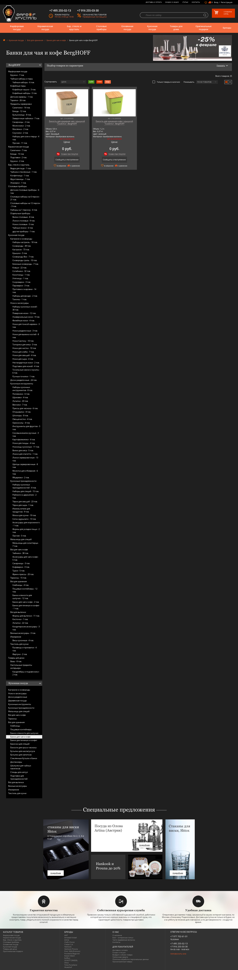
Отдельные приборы (20, 213)
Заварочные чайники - (26, 118)
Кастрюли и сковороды (21, 238)
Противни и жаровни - (24, 291)
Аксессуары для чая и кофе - (25, 558)
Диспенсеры (16, 762)
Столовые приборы (101, 28)
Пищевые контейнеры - (24, 590)
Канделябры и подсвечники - (26, 673)
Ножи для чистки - (24, 348)
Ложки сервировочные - (25, 459)
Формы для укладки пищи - (26, 531)
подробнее (55, 873)
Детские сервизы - (21, 96)
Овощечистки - (22, 419)
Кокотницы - (21, 274)
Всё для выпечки (18, 612)
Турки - (18, 570)
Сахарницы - (21, 122)
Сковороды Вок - (23, 256)
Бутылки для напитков (20, 754)
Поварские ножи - (24, 313)
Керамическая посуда (45, 28)
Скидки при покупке (69, 154)
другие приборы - (23, 231)
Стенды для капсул (19, 772)
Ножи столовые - (23, 224)
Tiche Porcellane (70, 965)
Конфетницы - (19, 175)
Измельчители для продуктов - (21, 510)
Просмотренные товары (122, 961)
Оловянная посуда (127, 28)
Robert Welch (69, 956)
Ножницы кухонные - (25, 446)
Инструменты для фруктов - (26, 428)
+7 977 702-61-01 (179, 936)
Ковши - (19, 267)
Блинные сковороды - (25, 264)
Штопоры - (20, 415)
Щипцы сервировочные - (25, 466)
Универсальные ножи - (26, 316)
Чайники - (20, 553)
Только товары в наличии (166, 82)
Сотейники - (21, 271)
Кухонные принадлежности (23, 481)
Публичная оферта (120, 957)
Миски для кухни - (24, 515)
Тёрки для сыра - (23, 505)
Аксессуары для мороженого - (26, 524)
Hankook (67, 947)
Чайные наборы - (23, 82)
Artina (66, 940)
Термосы (12, 718)
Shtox (66, 962)
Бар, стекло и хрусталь (74, 28)
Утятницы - (20, 278)
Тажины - (19, 299)
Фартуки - (19, 654)
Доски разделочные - (23, 380)
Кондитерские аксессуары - (26, 628)
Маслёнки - (20, 129)
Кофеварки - (21, 567)
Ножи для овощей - (24, 355)
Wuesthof (68, 967)
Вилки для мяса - (23, 450)
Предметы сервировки (21, 104)
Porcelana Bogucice (72, 953)
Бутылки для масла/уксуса (22, 751)
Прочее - (19, 143)
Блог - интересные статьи (122, 937)
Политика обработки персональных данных (130, 959)
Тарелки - (18, 100)
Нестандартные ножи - (25, 362)
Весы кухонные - (23, 640)
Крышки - (19, 253)
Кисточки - (20, 619)
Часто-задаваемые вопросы (123, 940)
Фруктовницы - (20, 179)
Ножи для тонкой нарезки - (26, 326)
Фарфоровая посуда (17, 28)
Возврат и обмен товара (122, 955)
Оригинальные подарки (203, 28)
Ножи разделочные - (25, 330)
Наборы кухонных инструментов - (22, 389)
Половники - (21, 394)
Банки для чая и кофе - (25, 602)
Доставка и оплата (154, 2)
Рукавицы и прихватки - (24, 649)
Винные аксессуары (17, 786)
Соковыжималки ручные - (25, 434)
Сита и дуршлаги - (24, 519)
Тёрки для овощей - (24, 501)
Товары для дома (176, 28)
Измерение (15, 636)
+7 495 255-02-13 (179, 943)
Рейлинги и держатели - (24, 496)
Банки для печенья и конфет (23, 740)
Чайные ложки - (22, 227)
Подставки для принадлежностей (18, 777)
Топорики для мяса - (24, 344)
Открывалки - (21, 411)
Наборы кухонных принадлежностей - (24, 486)
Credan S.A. (68, 944)
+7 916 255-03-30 (179, 946)
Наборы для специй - (25, 491)
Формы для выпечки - (26, 615)
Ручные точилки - (23, 376)
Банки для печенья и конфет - (25, 607)
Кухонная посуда (152, 28)
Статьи (185, 2)
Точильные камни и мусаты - (26, 371)
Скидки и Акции (172, 2)
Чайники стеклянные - (23, 172)
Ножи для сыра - (22, 359)
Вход (216, 2)
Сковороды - (21, 246)
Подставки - (18, 157)
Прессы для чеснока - (25, 408)
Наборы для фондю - (24, 296)
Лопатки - (20, 401)
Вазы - (16, 661)
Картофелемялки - (23, 439)
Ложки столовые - (23, 220)
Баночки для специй (19, 744)
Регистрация (226, 2)
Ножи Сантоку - (23, 340)
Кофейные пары (18, 85)
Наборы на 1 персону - (23, 209)
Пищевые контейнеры (21, 729)
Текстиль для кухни (19, 644)
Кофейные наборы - (24, 93)
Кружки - (17, 75)
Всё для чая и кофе (19, 549)
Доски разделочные (17, 697)
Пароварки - (21, 285)
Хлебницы (15, 725)
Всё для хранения (35, 40)
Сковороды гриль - (24, 260)
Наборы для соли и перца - (25, 138)
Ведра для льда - (20, 168)
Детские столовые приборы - (24, 191)
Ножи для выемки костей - (25, 336)
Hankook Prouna (71, 949)
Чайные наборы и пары (21, 78)
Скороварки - (21, 282)
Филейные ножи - (23, 320)
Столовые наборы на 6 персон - (25, 198)
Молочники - (21, 125)
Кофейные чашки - (24, 89)
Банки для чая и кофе (56, 40)
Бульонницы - (21, 114)
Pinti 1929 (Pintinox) (72, 951)
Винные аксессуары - (23, 633)
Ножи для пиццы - (23, 443)
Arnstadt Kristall (70, 937)
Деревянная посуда (17, 700)
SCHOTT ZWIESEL (71, 960)
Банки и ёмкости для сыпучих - (22, 597)
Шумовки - (20, 397)
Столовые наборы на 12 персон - (25, 205)
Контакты (196, 2)
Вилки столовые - (23, 217)
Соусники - (20, 132)
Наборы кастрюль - (24, 242)
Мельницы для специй (21, 539)
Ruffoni (67, 958)
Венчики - (19, 404)
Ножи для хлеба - (23, 351)
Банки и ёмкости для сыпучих (24, 733)
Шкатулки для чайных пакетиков (20, 767)
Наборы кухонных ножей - (25, 308)
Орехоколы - (21, 422)
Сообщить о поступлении (67, 159)
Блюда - (19, 111)
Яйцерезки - (20, 477)
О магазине (117, 935)
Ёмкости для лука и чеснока (23, 747)
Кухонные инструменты (21, 383)
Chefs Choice (69, 942)
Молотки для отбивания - (25, 472)
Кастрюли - (20, 249)
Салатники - (21, 107)
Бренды (227, 27)
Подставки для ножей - (25, 366)
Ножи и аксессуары (19, 303)
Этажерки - (18, 182)
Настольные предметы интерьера (21, 666)
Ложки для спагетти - (25, 454)
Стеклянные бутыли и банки (23, 758)
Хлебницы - (20, 585)
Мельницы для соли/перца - (25, 544)
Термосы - (18, 577)
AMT (66, 935)
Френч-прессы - (23, 574)
